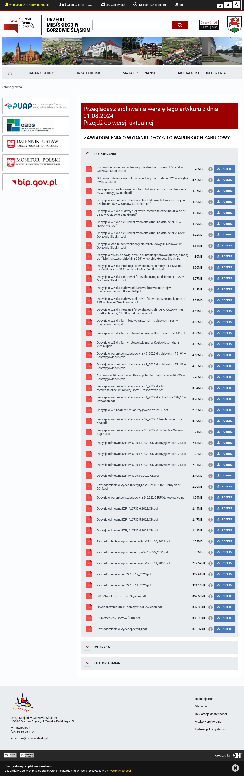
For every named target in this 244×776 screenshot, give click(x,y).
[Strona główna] (9, 73)
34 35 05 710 (24, 728)
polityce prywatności (118, 770)
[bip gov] (35, 181)
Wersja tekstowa (75, 5)
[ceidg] (35, 124)
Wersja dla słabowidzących (26, 4)
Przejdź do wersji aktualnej (118, 122)
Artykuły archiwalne (208, 721)
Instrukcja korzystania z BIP (213, 729)
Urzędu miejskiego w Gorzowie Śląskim (69, 25)
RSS (179, 4)
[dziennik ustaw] (35, 143)
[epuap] (35, 106)
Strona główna (12, 87)
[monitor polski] (35, 162)
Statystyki (201, 706)
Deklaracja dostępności (211, 714)
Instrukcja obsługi (149, 4)
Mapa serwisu (112, 4)
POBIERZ (225, 168)
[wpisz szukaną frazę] (132, 25)
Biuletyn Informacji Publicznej (21, 25)
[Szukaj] (180, 25)
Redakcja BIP (204, 699)
